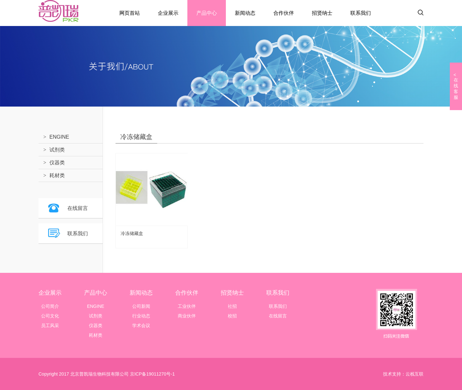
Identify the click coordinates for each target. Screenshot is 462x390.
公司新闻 (141, 306)
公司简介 (50, 306)
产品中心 (206, 13)
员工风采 (50, 325)
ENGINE (59, 137)
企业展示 (168, 13)
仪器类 (57, 162)
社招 (232, 306)
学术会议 (141, 325)
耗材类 (57, 175)
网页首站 (129, 13)
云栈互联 (415, 374)
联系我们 (360, 13)
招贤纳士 (322, 13)
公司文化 (50, 315)
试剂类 (57, 149)
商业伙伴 (187, 315)
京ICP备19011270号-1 (152, 374)
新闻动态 (245, 13)
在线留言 (77, 208)
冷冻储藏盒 (132, 233)
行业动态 (141, 315)
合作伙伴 (283, 13)
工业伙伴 (187, 306)
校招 (232, 315)
